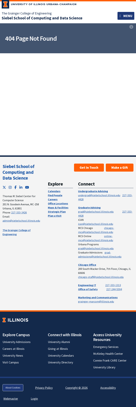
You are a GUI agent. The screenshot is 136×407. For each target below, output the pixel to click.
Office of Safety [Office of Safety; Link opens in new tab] (88, 289)
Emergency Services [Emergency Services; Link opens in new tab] (106, 347)
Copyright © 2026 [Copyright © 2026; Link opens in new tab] (76, 388)
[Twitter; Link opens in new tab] (4, 187)
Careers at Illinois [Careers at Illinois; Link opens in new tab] (13, 349)
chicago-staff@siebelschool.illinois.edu (101, 277)
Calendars (54, 191)
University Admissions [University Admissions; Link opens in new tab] (17, 342)
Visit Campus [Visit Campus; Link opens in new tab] (11, 362)
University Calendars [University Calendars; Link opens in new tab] (61, 355)
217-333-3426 (19, 212)
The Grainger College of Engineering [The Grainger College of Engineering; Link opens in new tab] (27, 13)
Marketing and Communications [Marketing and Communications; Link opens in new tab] (98, 297)
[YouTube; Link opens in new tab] (27, 187)
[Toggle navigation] (125, 16)
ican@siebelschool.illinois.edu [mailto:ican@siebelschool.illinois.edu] (95, 224)
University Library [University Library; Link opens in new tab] (104, 367)
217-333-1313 (113, 285)
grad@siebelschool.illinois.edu (96, 211)
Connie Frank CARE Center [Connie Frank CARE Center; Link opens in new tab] (109, 360)
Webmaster (10, 399)
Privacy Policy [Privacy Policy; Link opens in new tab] (44, 388)
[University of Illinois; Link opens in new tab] (15, 320)
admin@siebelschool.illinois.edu (21, 220)
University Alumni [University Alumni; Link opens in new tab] (59, 342)
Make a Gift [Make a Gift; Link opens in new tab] (119, 167)
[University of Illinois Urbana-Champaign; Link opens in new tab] (39, 5)
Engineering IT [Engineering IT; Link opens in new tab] (87, 285)
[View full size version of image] (131, 27)
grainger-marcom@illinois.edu (96, 301)
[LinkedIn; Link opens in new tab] (20, 187)
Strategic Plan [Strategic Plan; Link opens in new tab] (57, 211)
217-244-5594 (114, 289)
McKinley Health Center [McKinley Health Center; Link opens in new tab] (108, 354)
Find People (55, 195)
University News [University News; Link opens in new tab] (13, 355)
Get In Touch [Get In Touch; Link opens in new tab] (89, 167)
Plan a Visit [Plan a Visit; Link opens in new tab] (54, 215)
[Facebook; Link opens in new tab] (15, 187)
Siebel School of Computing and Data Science (18, 172)
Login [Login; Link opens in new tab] (34, 399)
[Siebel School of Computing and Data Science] (42, 18)
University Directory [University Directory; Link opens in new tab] (60, 362)
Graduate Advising (89, 207)
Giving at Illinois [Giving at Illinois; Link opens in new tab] (58, 349)
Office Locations (58, 203)
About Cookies (12, 387)
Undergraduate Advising (93, 191)
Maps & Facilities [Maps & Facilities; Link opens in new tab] (58, 207)
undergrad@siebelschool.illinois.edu (99, 195)
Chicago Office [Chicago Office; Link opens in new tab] (87, 264)
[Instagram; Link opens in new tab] (10, 187)
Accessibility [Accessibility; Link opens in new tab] (108, 388)
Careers (53, 199)
